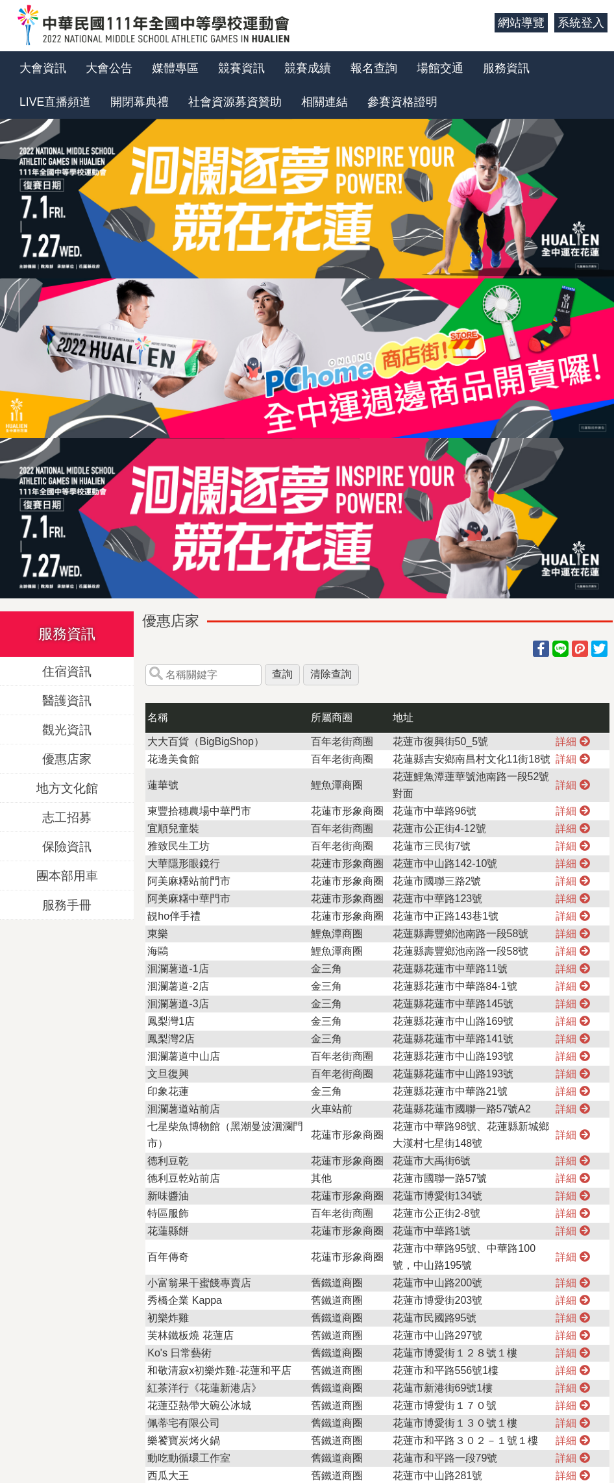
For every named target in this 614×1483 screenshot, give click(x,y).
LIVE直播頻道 (55, 101)
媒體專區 (175, 68)
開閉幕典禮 (139, 101)
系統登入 (581, 22)
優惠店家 (67, 758)
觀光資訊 (67, 729)
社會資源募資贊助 (235, 101)
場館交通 (440, 68)
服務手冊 (67, 904)
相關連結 (324, 101)
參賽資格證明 (402, 101)
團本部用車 (67, 875)
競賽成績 (307, 68)
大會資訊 (42, 68)
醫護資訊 (67, 700)
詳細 (572, 741)
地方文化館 (67, 787)
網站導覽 (521, 22)
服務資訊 (506, 68)
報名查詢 (373, 68)
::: (480, 22)
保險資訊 (67, 846)
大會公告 (109, 68)
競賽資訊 (241, 68)
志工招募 (67, 817)
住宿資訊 (67, 671)
